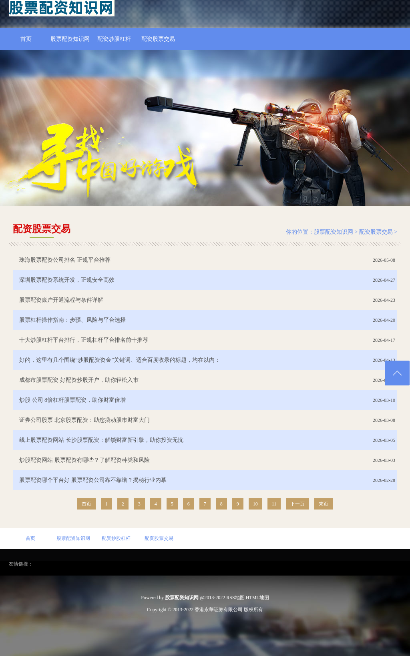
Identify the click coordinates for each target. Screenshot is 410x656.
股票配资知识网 (70, 39)
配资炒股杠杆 (114, 39)
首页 (26, 39)
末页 (323, 504)
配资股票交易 (158, 39)
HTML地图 (257, 597)
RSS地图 (235, 597)
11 (274, 504)
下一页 (297, 504)
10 (255, 504)
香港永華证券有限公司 (219, 609)
